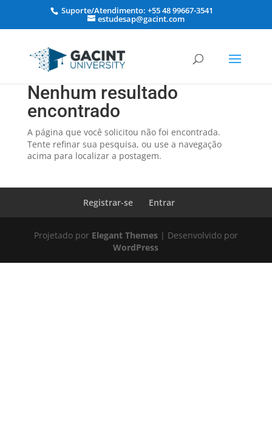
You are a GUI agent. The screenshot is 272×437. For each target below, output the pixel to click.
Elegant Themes (125, 235)
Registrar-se (108, 202)
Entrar (162, 202)
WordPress (135, 247)
